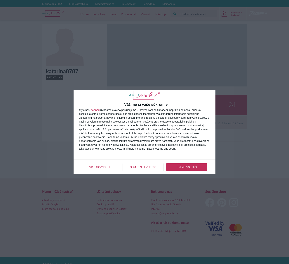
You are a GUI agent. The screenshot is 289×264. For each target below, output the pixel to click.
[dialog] (144, 132)
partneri (95, 110)
